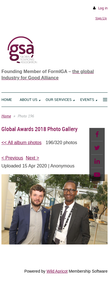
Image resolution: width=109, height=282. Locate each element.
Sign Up (101, 18)
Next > (32, 157)
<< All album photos (21, 142)
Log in (103, 8)
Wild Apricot (57, 271)
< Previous (12, 157)
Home (6, 116)
